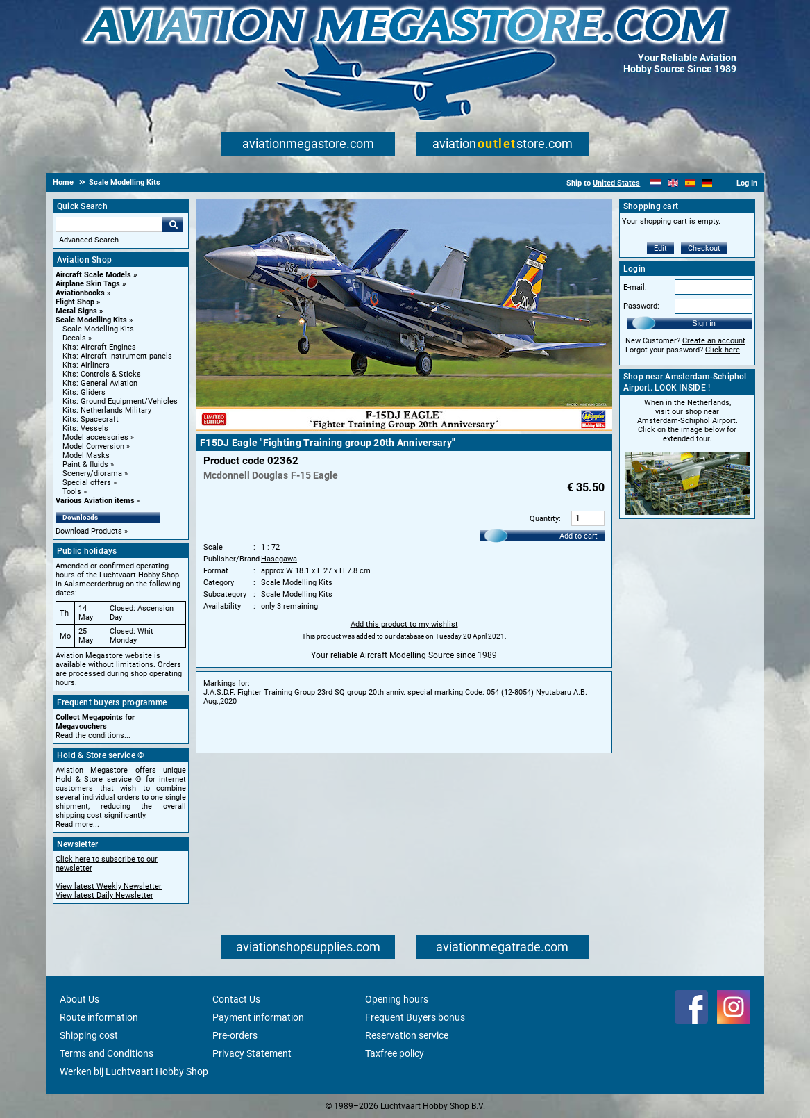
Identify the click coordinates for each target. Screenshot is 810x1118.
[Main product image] (404, 429)
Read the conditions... (93, 735)
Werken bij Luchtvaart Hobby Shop (134, 1071)
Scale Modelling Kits (91, 319)
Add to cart (578, 536)
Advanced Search (89, 240)
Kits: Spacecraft (90, 419)
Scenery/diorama (92, 473)
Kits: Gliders (84, 392)
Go (172, 224)
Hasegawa (279, 559)
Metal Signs (76, 310)
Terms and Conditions (106, 1053)
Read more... (77, 824)
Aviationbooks (80, 292)
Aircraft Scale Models (93, 274)
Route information (99, 1017)
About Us (79, 999)
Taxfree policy (394, 1053)
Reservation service (406, 1035)
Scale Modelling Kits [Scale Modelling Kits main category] (98, 329)
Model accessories (95, 437)
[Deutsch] (707, 183)
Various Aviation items (95, 500)
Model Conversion (93, 446)
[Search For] (109, 224)
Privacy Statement (252, 1053)
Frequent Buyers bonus (415, 1017)
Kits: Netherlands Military (106, 410)
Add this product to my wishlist (404, 624)
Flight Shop (75, 301)
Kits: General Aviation (99, 383)
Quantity (544, 518)
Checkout (704, 248)
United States (616, 183)
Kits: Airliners (86, 365)
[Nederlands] (655, 183)
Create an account (713, 340)
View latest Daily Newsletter (104, 895)
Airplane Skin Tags (88, 283)
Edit (660, 248)
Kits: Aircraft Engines (99, 347)
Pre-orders (235, 1035)
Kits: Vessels (85, 428)
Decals (74, 338)
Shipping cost (89, 1035)
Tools (71, 491)
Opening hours (396, 999)
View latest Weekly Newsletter (109, 886)
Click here (722, 349)
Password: (641, 306)
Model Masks (86, 455)
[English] (673, 183)
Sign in (704, 323)
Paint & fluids (85, 464)
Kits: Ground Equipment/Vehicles (120, 401)
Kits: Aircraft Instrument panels (117, 356)
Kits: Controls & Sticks (101, 374)
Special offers (86, 482)
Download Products (89, 531)
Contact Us (236, 999)
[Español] (690, 183)
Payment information (258, 1017)
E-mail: (635, 287)
